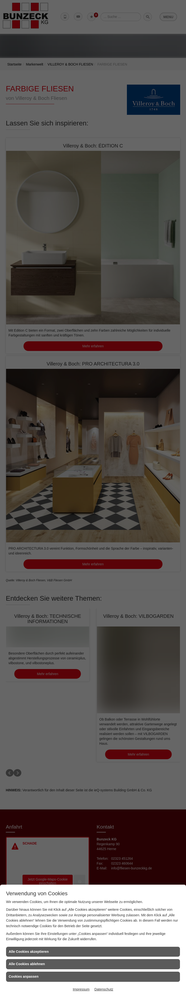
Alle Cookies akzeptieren (29, 952)
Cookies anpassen (24, 976)
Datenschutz (103, 989)
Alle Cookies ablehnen (27, 964)
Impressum (81, 989)
